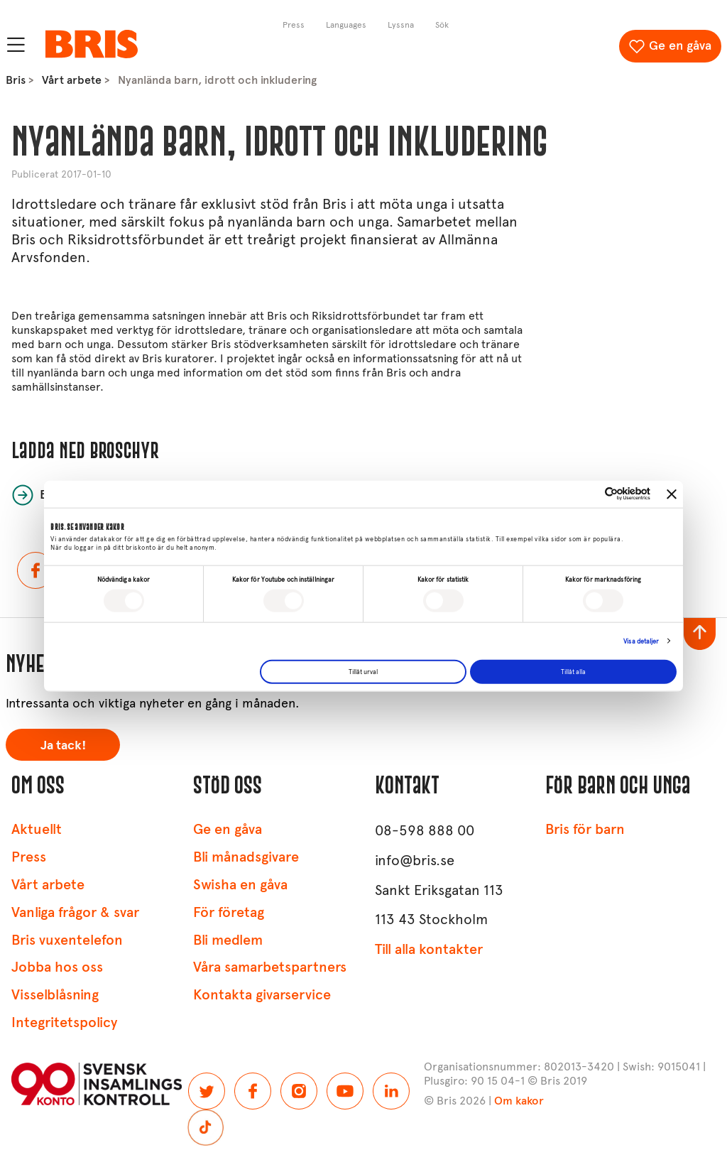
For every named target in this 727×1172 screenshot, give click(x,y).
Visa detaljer (641, 641)
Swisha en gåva (240, 885)
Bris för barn (585, 829)
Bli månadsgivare (246, 857)
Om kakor (519, 1100)
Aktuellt (36, 829)
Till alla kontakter (429, 949)
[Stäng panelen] (672, 494)
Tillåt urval (363, 671)
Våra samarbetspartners (269, 967)
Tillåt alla (573, 671)
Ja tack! (63, 745)
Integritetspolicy (64, 1022)
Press (28, 857)
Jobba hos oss (57, 967)
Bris (16, 80)
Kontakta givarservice (262, 995)
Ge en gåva (680, 45)
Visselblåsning (55, 995)
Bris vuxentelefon (67, 940)
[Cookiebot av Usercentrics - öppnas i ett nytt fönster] (588, 494)
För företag (228, 912)
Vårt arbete (72, 80)
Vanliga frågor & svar (75, 912)
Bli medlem (228, 940)
